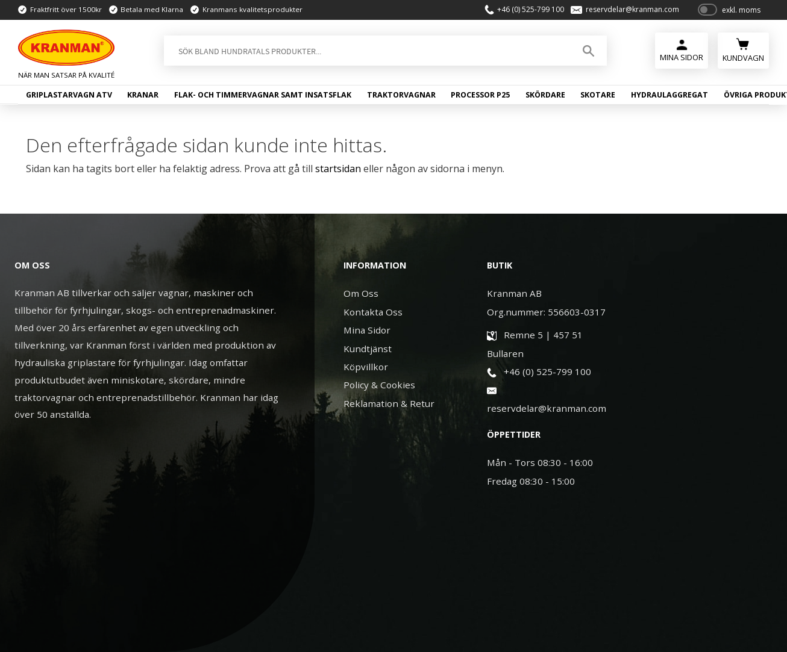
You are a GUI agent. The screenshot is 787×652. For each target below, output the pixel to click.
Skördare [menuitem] (545, 95)
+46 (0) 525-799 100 (530, 9)
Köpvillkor (365, 367)
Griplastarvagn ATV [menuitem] (69, 95)
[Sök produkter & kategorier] (366, 51)
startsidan (338, 168)
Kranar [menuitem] (142, 95)
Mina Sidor (366, 330)
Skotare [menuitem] (597, 95)
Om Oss (360, 293)
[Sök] (588, 51)
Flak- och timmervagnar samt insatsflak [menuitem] (262, 95)
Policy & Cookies (379, 385)
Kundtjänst (367, 349)
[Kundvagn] (743, 49)
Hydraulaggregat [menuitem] (669, 95)
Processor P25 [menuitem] (480, 95)
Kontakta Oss (373, 312)
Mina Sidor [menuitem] (681, 57)
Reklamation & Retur (388, 403)
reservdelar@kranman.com (632, 9)
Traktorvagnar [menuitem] (401, 95)
